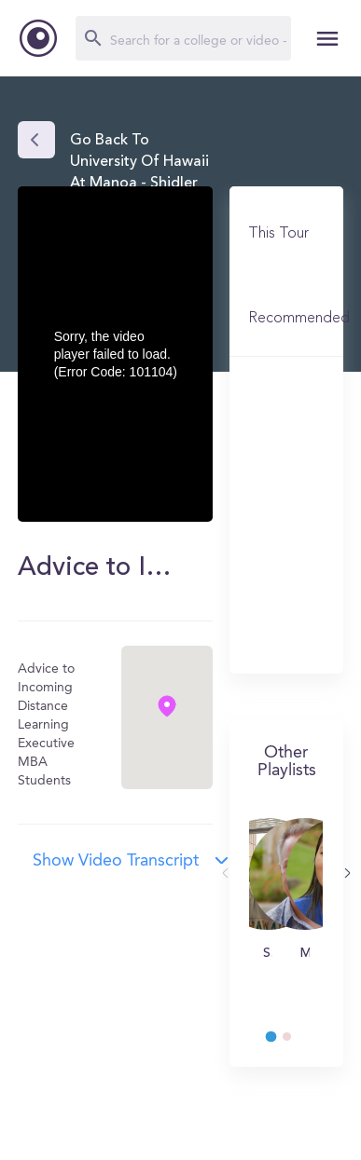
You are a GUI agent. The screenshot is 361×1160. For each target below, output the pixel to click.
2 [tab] (295, 1041)
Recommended (299, 318)
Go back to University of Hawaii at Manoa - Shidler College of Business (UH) (139, 183)
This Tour (278, 233)
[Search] (183, 38)
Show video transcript (116, 861)
